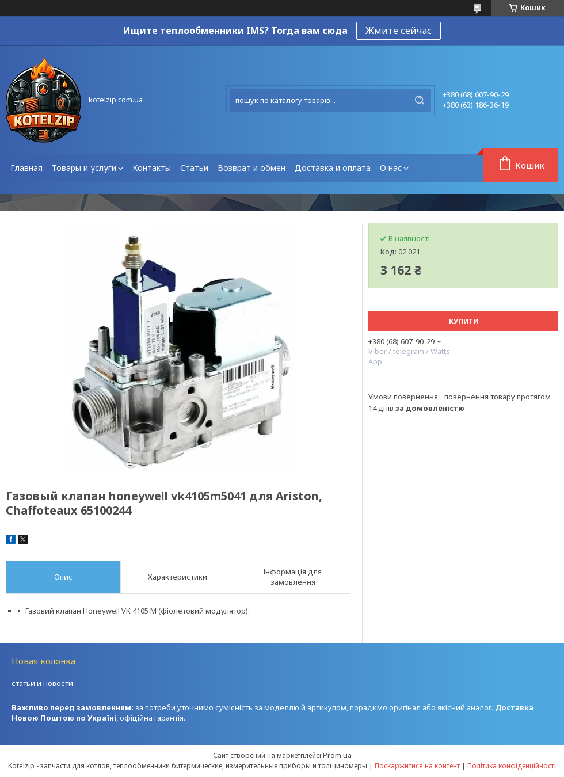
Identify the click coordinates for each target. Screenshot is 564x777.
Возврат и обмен (251, 167)
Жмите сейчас (398, 30)
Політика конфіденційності (511, 766)
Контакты (151, 167)
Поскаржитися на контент (417, 766)
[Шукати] (419, 100)
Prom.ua (337, 755)
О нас (391, 167)
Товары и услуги (84, 167)
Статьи (194, 167)
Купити (463, 321)
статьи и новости (42, 683)
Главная (26, 167)
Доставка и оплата (333, 167)
